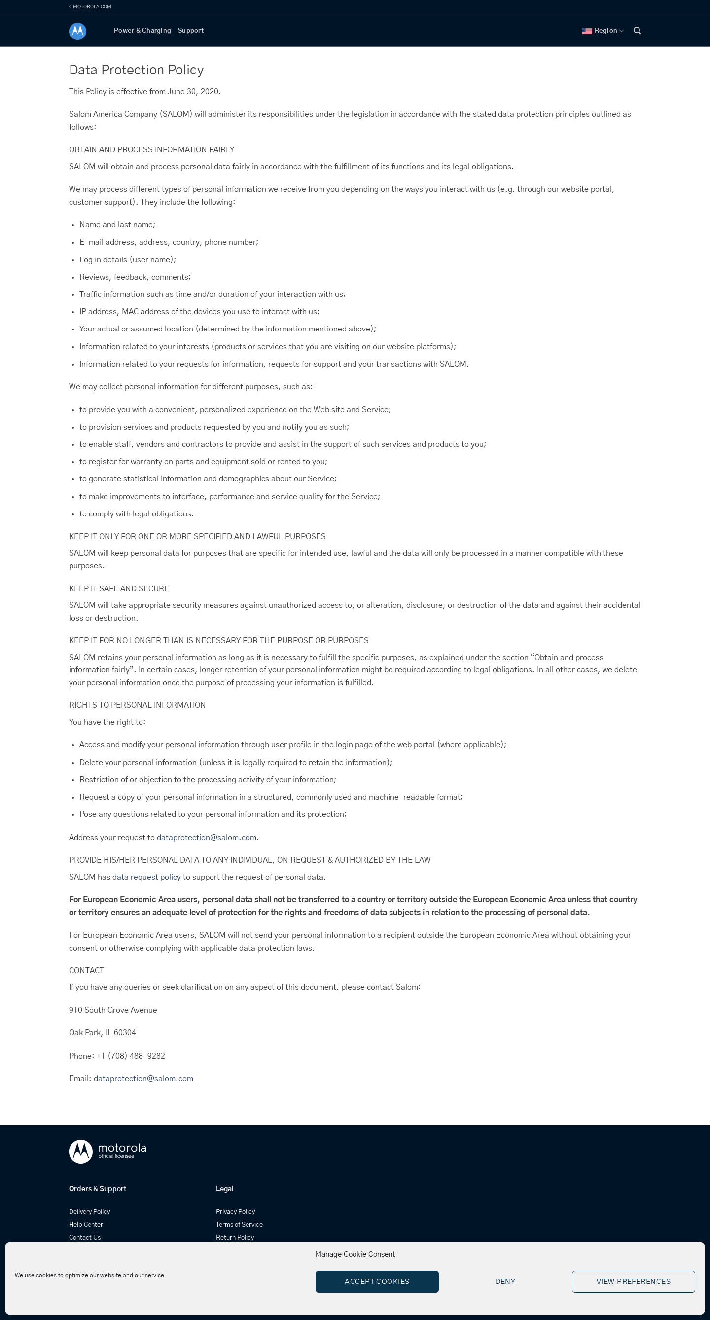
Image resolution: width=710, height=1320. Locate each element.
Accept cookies (377, 1281)
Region (603, 31)
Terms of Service (239, 1225)
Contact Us (85, 1238)
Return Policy (235, 1238)
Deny (506, 1281)
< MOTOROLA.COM (90, 6)
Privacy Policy (235, 1212)
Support (191, 31)
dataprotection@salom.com (206, 838)
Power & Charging (142, 31)
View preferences (634, 1281)
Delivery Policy (89, 1212)
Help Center (86, 1225)
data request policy (146, 877)
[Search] (637, 30)
